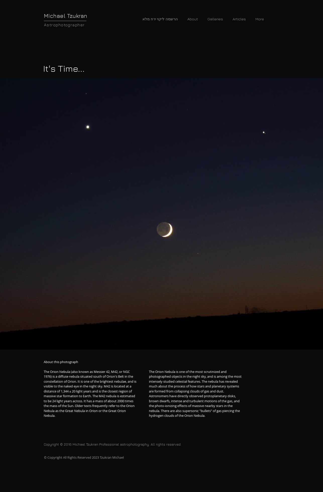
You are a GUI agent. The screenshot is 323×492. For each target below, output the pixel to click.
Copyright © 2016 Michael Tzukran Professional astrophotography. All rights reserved (112, 444)
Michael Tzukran (65, 16)
